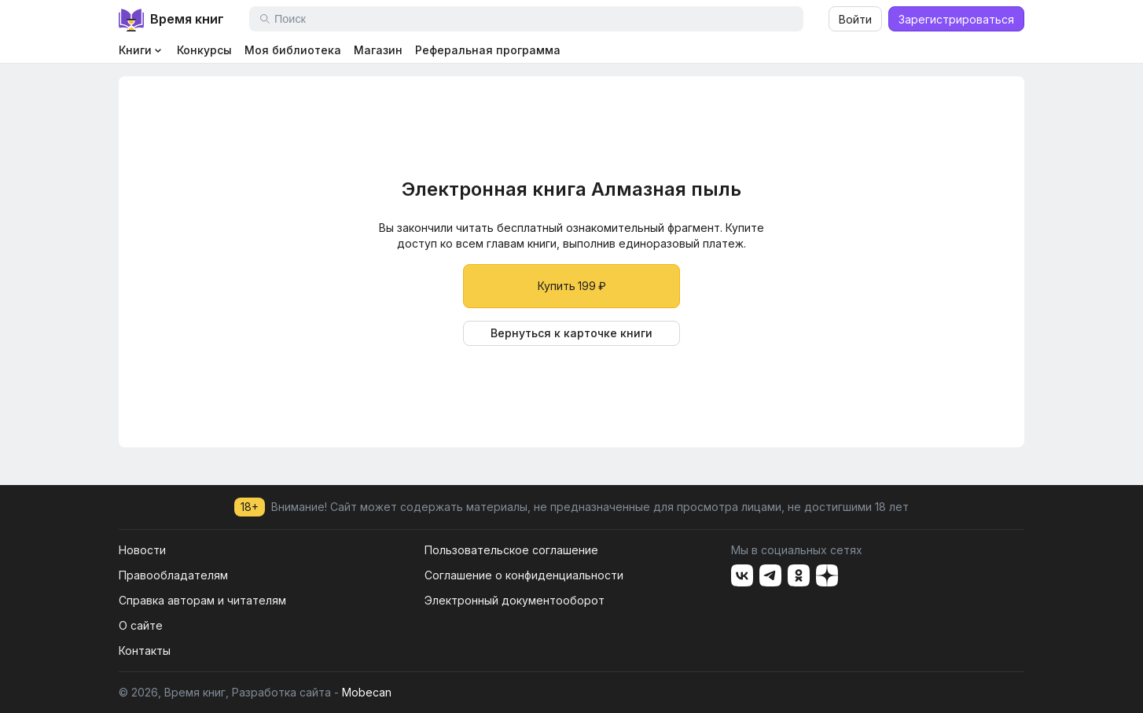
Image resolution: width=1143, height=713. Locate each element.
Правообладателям (173, 575)
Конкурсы (204, 50)
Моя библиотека (292, 50)
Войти (855, 19)
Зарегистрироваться (956, 19)
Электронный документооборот (514, 600)
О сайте (141, 625)
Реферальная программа (487, 50)
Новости (142, 550)
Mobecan (366, 692)
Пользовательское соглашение (511, 550)
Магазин (378, 50)
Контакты (145, 650)
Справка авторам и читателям (202, 600)
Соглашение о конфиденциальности (523, 575)
